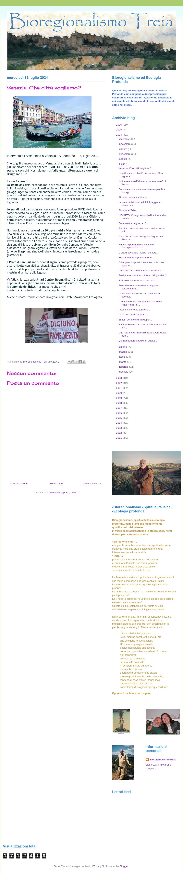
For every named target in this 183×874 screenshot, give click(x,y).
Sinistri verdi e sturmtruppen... (135, 319)
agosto (123, 158)
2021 (119, 388)
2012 (119, 432)
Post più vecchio (93, 483)
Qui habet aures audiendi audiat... (137, 340)
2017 (119, 407)
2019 (119, 398)
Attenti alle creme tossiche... (134, 309)
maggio (123, 351)
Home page (56, 483)
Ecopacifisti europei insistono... (135, 257)
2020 (119, 392)
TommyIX (98, 866)
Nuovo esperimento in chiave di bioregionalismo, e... (136, 246)
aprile (122, 356)
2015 (119, 417)
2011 (119, 437)
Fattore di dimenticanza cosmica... (137, 280)
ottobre (123, 149)
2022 (119, 383)
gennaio (124, 371)
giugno (123, 346)
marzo (123, 361)
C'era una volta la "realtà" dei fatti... (138, 252)
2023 (119, 377)
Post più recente (19, 483)
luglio (122, 163)
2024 (119, 134)
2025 (119, 129)
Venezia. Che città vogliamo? (135, 168)
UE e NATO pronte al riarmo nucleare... (140, 270)
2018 (119, 402)
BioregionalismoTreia (163, 759)
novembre (125, 143)
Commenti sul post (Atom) (62, 492)
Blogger (124, 866)
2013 (119, 427)
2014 (119, 422)
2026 (119, 124)
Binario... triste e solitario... (133, 197)
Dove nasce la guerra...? (132, 223)
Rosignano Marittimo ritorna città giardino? (142, 275)
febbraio (124, 366)
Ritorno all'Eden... (128, 210)
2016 (119, 412)
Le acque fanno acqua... (132, 314)
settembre (125, 153)
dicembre (124, 139)
